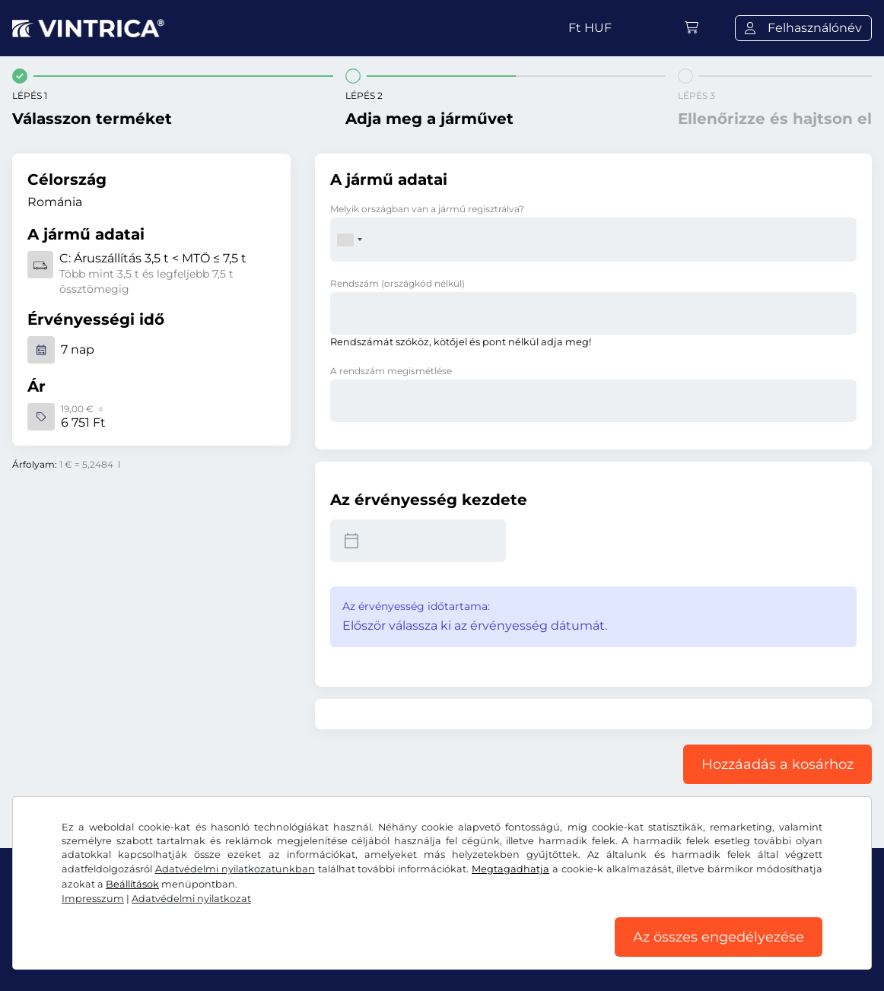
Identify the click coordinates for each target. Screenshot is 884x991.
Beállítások (132, 884)
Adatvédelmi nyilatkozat (191, 898)
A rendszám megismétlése (391, 370)
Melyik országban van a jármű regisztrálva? (427, 208)
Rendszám (397, 283)
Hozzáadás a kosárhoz (777, 764)
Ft (590, 28)
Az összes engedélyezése (718, 937)
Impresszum (93, 898)
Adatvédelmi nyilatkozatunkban (235, 869)
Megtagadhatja (510, 869)
